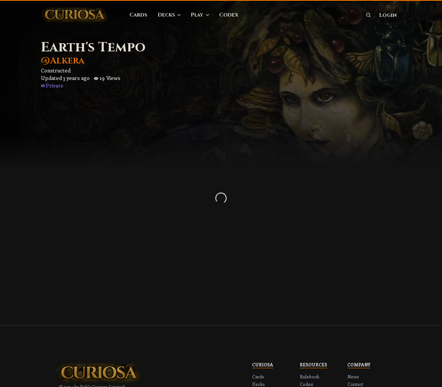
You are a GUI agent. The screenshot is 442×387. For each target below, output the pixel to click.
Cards (138, 14)
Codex (228, 14)
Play (200, 14)
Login (388, 15)
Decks (170, 14)
